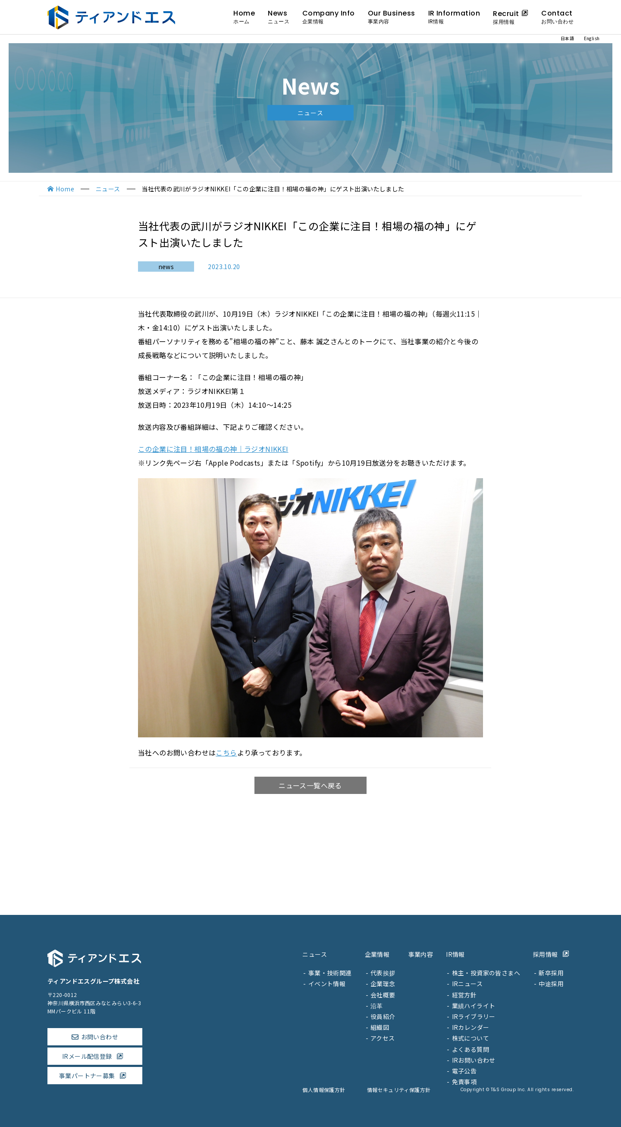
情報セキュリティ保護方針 (399, 1089)
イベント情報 (326, 983)
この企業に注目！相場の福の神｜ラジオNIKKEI (213, 449)
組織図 (379, 1027)
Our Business (391, 17)
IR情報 (455, 954)
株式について (470, 1038)
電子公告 (464, 1071)
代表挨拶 (382, 972)
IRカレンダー (470, 1027)
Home (244, 17)
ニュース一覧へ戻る (310, 785)
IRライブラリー (474, 1016)
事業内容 (420, 954)
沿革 (376, 1005)
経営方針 (464, 994)
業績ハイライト (474, 1005)
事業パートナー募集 (95, 1075)
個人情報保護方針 (323, 1089)
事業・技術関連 (330, 972)
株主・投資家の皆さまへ (486, 972)
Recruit (510, 17)
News (278, 17)
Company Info (328, 17)
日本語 (567, 38)
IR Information (454, 17)
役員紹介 (382, 1016)
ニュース (108, 189)
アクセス (382, 1038)
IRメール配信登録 (95, 1056)
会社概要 (382, 994)
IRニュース (467, 983)
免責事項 (464, 1081)
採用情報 (553, 954)
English (592, 38)
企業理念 (382, 983)
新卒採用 (551, 972)
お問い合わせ (99, 1036)
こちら (226, 752)
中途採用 (551, 983)
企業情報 (377, 954)
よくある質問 (470, 1049)
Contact (557, 17)
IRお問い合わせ (474, 1060)
